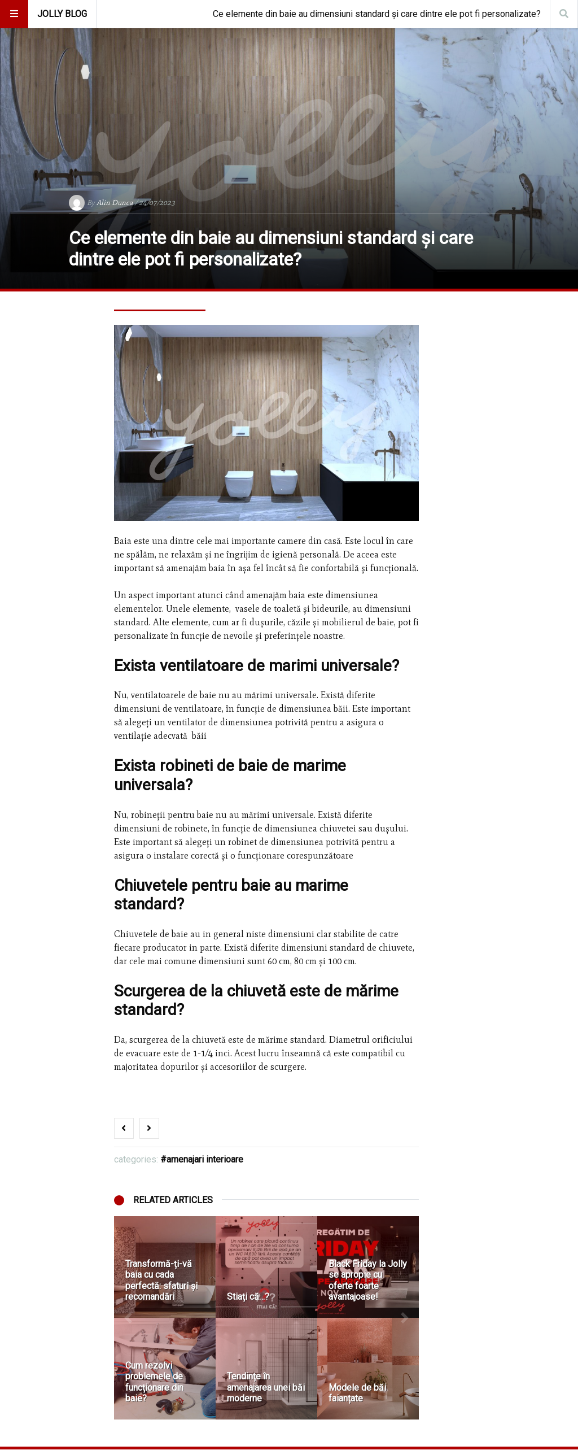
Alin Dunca (115, 202)
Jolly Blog (62, 13)
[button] (128, 1317)
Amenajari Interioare (205, 1159)
